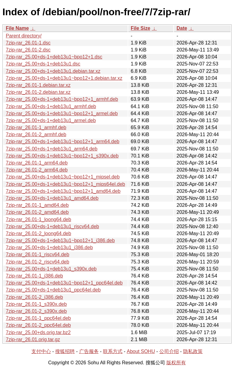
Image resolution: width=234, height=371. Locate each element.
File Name (17, 28)
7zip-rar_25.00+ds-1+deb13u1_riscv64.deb (52, 226)
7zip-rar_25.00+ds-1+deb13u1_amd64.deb (52, 198)
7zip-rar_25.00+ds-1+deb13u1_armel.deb (51, 120)
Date (181, 28)
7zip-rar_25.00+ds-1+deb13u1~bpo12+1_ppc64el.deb (64, 282)
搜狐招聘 (65, 351)
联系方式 (112, 351)
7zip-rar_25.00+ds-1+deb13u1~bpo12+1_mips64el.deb (65, 184)
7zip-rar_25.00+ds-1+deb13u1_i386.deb (49, 247)
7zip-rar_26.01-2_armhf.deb (36, 134)
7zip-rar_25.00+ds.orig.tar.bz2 (38, 332)
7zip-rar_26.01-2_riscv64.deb (37, 261)
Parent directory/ (23, 35)
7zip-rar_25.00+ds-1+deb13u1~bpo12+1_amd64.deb (63, 191)
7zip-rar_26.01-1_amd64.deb (37, 205)
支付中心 (41, 351)
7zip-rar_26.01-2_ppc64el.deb (38, 325)
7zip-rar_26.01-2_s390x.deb (36, 311)
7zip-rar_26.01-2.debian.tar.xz (38, 92)
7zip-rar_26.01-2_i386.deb (34, 297)
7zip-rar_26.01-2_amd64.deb (37, 212)
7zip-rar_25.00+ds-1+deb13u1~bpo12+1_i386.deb (60, 240)
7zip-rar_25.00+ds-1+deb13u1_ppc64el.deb (53, 289)
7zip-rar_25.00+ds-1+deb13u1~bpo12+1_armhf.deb (62, 99)
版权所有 (176, 362)
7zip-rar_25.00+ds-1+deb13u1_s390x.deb (51, 268)
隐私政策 (193, 351)
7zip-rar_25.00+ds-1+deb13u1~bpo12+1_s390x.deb (62, 155)
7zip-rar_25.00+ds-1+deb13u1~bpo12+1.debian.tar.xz (64, 78)
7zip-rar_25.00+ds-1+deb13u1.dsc (43, 63)
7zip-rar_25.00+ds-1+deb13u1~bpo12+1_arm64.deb (62, 141)
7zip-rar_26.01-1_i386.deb (34, 275)
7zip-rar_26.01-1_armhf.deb (36, 127)
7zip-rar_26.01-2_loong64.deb (38, 233)
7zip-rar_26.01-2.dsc (28, 49)
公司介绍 (169, 351)
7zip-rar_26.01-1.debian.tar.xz (38, 85)
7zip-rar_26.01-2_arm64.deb (37, 169)
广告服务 (89, 351)
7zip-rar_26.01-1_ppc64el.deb (38, 318)
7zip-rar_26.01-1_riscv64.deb (37, 254)
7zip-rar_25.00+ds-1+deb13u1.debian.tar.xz (53, 71)
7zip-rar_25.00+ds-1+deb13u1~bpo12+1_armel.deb (62, 113)
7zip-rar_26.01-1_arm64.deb (37, 162)
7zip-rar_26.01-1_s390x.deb (36, 304)
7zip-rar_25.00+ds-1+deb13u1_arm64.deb (52, 148)
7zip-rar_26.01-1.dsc (28, 42)
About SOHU (141, 351)
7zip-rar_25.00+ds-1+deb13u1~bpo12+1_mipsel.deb (63, 176)
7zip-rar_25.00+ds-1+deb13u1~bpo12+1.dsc (54, 56)
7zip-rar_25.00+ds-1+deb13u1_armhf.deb (51, 106)
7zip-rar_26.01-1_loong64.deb (38, 219)
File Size (140, 28)
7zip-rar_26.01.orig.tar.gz (33, 339)
